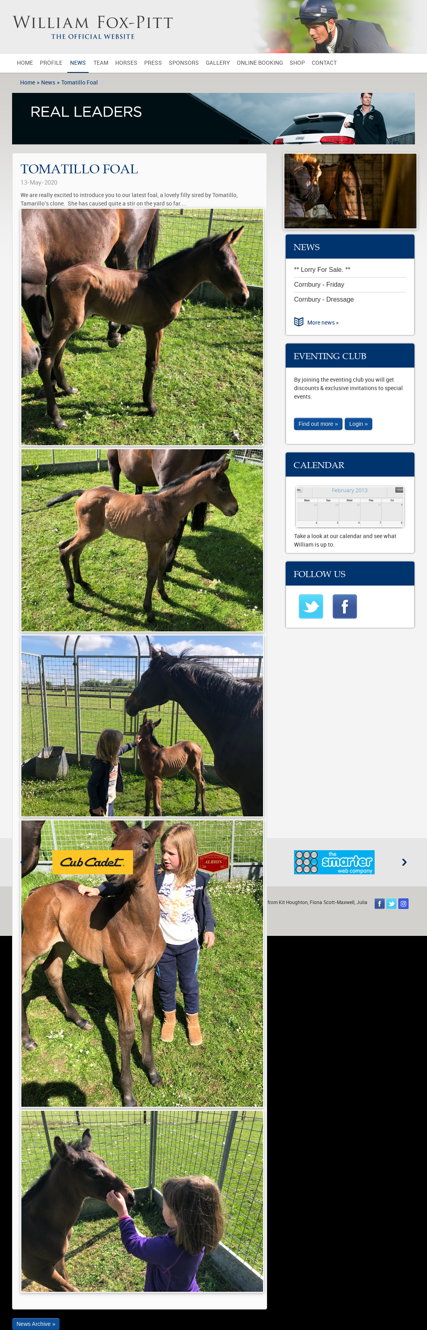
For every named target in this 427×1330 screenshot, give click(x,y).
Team (100, 63)
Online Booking (260, 63)
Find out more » (318, 424)
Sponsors (184, 63)
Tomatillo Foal (79, 82)
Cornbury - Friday (319, 284)
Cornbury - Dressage (324, 299)
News (78, 63)
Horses (126, 63)
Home (25, 63)
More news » (323, 322)
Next (404, 862)
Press (153, 63)
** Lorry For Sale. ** (322, 269)
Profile (51, 63)
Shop (297, 63)
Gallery (218, 63)
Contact (324, 63)
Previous (22, 862)
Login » (358, 424)
